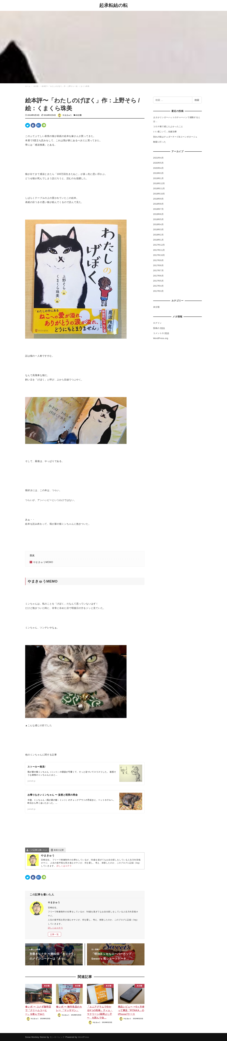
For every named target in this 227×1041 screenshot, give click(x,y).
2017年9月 (158, 260)
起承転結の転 (113, 5)
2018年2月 (158, 234)
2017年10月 (159, 255)
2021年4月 (158, 157)
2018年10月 (159, 193)
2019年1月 (158, 178)
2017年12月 (159, 244)
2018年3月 (158, 229)
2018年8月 (158, 203)
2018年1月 (158, 239)
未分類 (79, 115)
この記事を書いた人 (38, 850)
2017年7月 (158, 270)
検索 (197, 99)
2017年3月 (158, 290)
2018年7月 (158, 208)
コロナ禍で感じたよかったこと (168, 126)
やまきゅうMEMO (43, 561)
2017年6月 (158, 275)
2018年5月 (158, 219)
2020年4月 (158, 167)
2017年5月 (158, 280)
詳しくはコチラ (64, 865)
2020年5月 (158, 162)
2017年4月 (158, 285)
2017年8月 (158, 265)
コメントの (161, 333)
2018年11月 (159, 188)
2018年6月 (158, 214)
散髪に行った (159, 141)
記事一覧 (54, 934)
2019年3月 (158, 173)
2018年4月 (158, 224)
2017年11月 (159, 249)
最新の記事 (59, 850)
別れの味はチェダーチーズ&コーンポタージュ (175, 136)
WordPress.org (160, 338)
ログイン (157, 322)
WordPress (83, 1036)
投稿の (159, 328)
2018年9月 (158, 198)
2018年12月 (159, 183)
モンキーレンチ (57, 1036)
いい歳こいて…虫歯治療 (165, 131)
